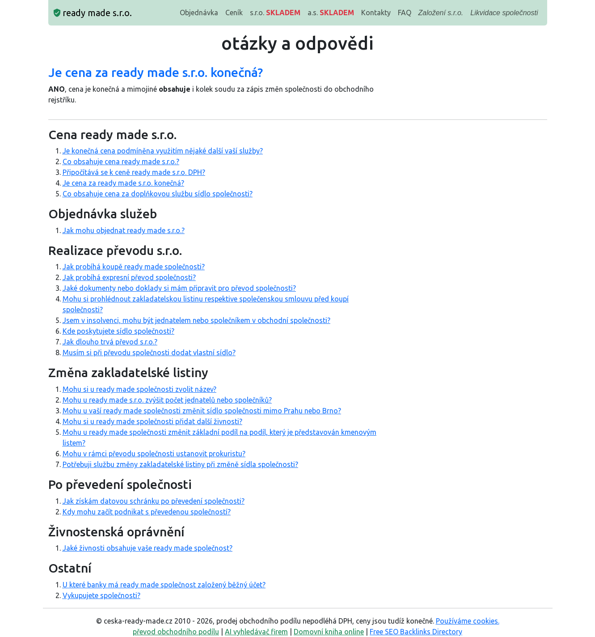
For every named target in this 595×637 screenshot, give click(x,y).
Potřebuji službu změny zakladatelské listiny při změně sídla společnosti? (180, 464)
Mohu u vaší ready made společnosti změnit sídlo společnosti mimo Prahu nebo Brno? (202, 411)
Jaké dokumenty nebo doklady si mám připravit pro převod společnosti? (179, 288)
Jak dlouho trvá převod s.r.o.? (110, 342)
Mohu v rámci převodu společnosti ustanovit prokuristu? (154, 454)
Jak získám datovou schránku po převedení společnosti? (154, 501)
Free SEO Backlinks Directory (416, 632)
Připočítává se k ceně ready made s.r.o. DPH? (134, 172)
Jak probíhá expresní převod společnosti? (129, 277)
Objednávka (199, 12)
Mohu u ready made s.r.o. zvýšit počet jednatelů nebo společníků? (167, 400)
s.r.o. (275, 12)
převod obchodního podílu (176, 632)
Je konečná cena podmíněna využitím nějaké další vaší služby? (163, 151)
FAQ (404, 12)
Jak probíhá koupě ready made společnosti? (134, 267)
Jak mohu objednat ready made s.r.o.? (124, 230)
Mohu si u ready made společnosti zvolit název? (139, 389)
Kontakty (376, 12)
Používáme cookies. (467, 621)
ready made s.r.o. (93, 13)
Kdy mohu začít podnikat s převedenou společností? (147, 512)
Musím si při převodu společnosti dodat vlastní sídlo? (149, 352)
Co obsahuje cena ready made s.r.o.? (121, 161)
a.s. (331, 12)
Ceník (234, 12)
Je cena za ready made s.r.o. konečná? (123, 183)
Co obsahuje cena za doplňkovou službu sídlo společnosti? (158, 194)
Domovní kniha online (329, 632)
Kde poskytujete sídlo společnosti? (118, 331)
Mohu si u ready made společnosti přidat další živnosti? (152, 421)
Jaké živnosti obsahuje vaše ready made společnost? (147, 548)
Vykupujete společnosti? (101, 595)
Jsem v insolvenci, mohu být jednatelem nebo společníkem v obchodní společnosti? (196, 320)
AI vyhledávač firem (256, 632)
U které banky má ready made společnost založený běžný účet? (164, 585)
